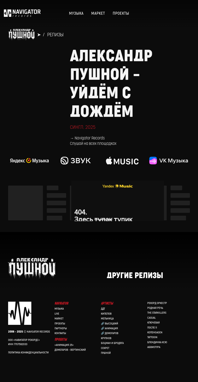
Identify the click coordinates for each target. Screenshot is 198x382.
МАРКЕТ (98, 13)
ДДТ (103, 308)
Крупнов (106, 338)
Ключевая (153, 322)
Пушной (106, 352)
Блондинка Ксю (157, 342)
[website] (182, 13)
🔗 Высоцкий (109, 323)
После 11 (152, 327)
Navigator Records (90, 138)
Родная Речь (155, 307)
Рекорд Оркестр (157, 303)
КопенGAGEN (154, 332)
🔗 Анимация (109, 328)
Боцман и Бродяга (112, 343)
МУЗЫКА (76, 13)
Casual (151, 317)
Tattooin (152, 337)
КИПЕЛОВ (106, 313)
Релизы (55, 34)
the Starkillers (156, 312)
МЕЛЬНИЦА (107, 318)
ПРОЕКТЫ (121, 13)
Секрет (105, 348)
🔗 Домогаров (109, 333)
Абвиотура (153, 347)
